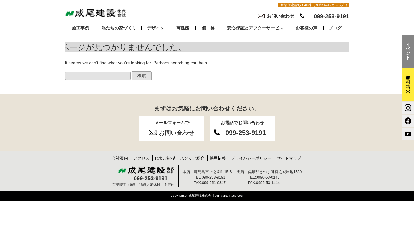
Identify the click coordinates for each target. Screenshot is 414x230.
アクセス (141, 158)
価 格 (208, 28)
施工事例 (80, 28)
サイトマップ (289, 158)
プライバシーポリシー (251, 158)
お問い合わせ (280, 16)
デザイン (155, 28)
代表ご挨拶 (165, 158)
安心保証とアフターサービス (255, 28)
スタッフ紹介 (192, 158)
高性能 (182, 28)
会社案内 (120, 158)
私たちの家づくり (119, 28)
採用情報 (218, 158)
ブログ (334, 28)
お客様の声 (306, 28)
